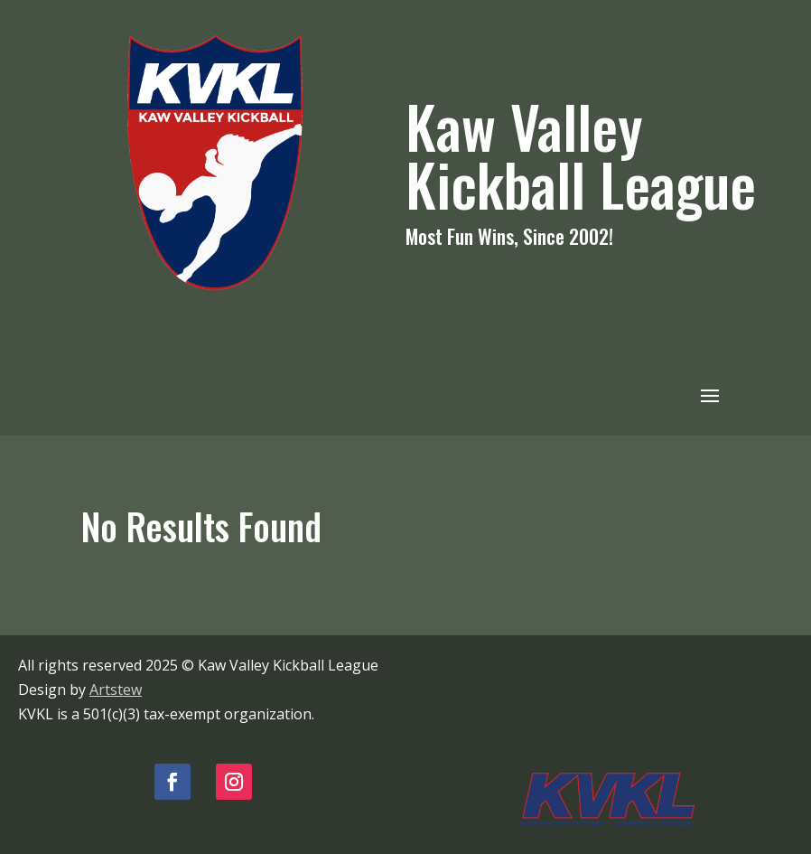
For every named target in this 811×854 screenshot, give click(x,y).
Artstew (115, 689)
